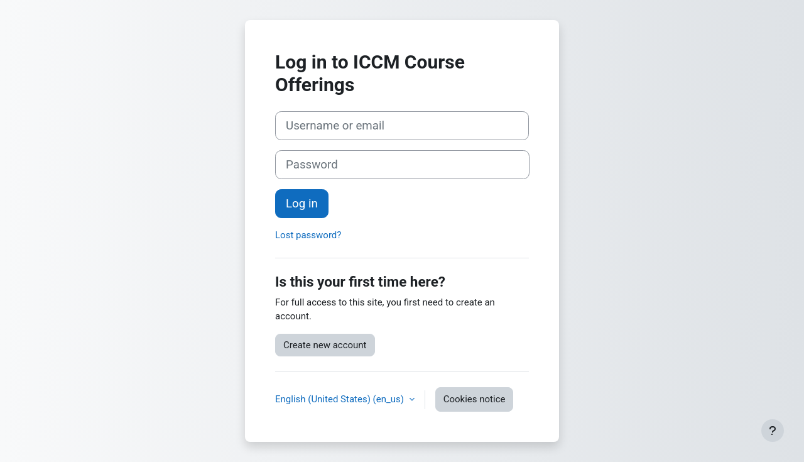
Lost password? (308, 235)
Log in (302, 204)
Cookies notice (474, 399)
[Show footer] (772, 430)
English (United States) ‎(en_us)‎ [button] (340, 399)
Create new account (325, 345)
